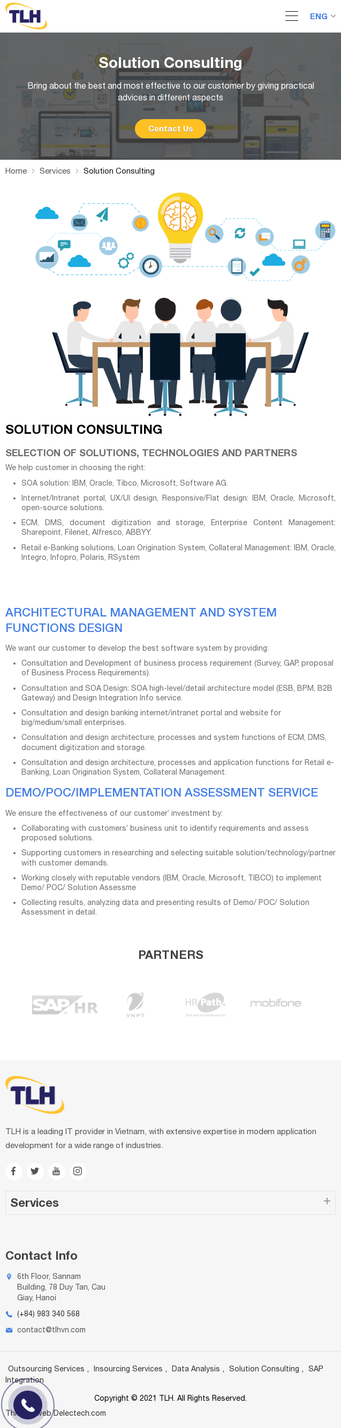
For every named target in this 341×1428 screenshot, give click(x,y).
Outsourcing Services (46, 1368)
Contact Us (170, 128)
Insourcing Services (128, 1368)
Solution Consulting (264, 1368)
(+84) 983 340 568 (48, 1313)
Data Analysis (196, 1368)
